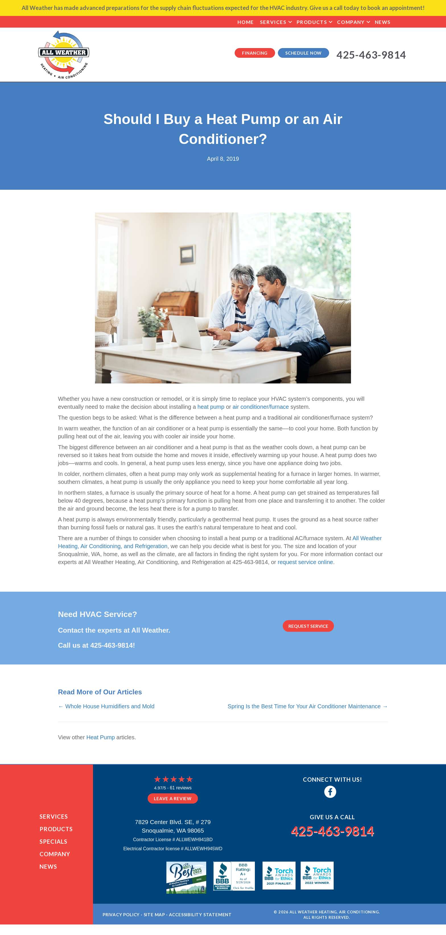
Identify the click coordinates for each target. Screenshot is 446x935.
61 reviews (180, 787)
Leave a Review (173, 798)
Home (246, 22)
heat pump (210, 407)
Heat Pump (100, 737)
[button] (290, 22)
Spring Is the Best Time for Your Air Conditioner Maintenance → (308, 706)
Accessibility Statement (200, 916)
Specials (53, 842)
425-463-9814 (111, 645)
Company (351, 22)
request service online (305, 562)
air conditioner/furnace (261, 407)
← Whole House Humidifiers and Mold (106, 706)
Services (273, 22)
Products (312, 22)
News (383, 22)
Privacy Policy (121, 916)
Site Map (154, 916)
